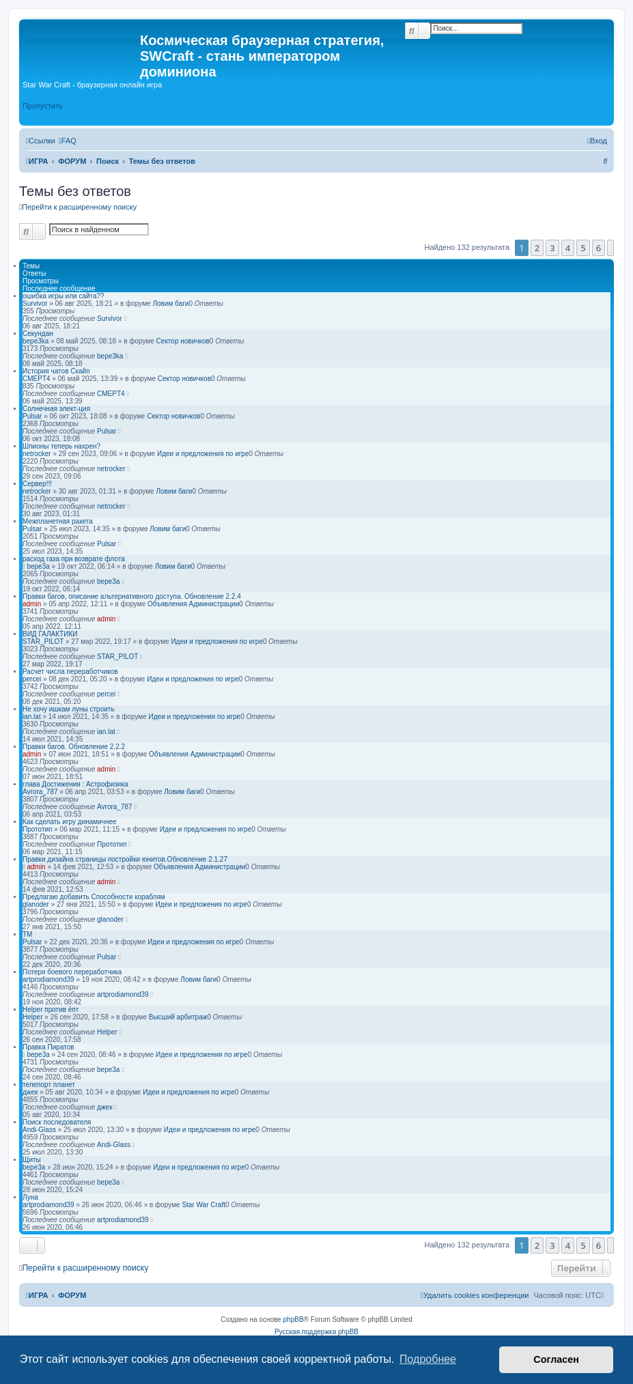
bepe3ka (35, 341)
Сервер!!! (37, 484)
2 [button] (537, 248)
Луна (30, 1197)
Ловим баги (170, 303)
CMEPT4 (37, 378)
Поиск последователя (57, 1122)
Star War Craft (203, 1205)
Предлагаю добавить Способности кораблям (94, 897)
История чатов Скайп (56, 371)
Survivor (35, 303)
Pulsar (32, 416)
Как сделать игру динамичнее (70, 821)
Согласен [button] (556, 1359)
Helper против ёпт (51, 1009)
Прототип (37, 829)
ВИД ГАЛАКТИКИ (50, 634)
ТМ (27, 934)
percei (32, 679)
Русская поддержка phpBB (316, 1332)
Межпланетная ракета (58, 521)
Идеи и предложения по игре (203, 453)
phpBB (293, 1319)
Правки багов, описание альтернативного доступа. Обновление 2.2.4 (132, 596)
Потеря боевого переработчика (72, 972)
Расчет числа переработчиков (70, 671)
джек (30, 1092)
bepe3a (38, 566)
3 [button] (552, 248)
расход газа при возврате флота (74, 559)
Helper (32, 1017)
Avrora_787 (40, 791)
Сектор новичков (183, 341)
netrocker (37, 453)
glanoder (36, 904)
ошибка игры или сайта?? (63, 296)
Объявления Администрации (193, 604)
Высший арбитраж (178, 1017)
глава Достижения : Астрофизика (75, 784)
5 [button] (582, 248)
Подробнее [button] (427, 1359)
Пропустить (43, 106)
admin (32, 604)
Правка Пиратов (48, 1047)
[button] (610, 248)
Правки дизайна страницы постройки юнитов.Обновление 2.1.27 (125, 859)
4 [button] (567, 248)
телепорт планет (49, 1084)
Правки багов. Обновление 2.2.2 (74, 746)
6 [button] (598, 248)
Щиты (32, 1159)
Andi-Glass (39, 1129)
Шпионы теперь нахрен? (61, 446)
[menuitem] (67, 141)
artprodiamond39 (48, 979)
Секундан (38, 333)
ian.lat (32, 716)
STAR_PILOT (43, 641)
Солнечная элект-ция (56, 408)
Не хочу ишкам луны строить (69, 709)
